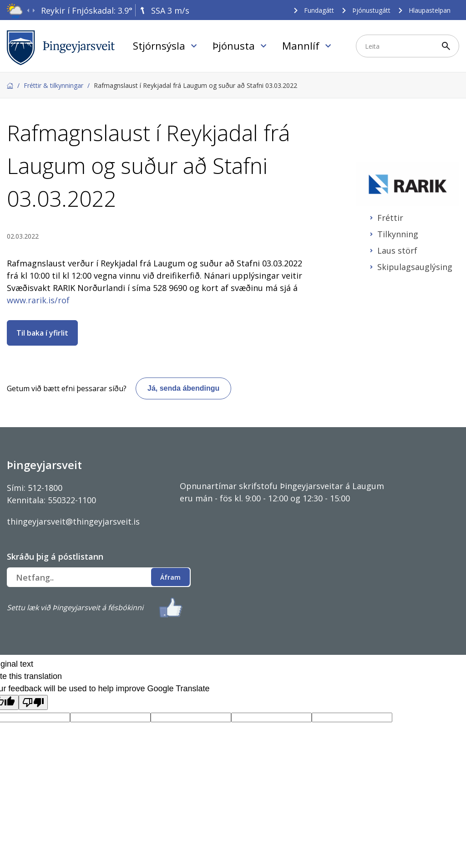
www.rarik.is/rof (38, 300)
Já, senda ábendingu (183, 388)
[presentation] (28, 11)
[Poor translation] (33, 702)
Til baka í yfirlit (42, 333)
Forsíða (10, 85)
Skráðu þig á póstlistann (55, 556)
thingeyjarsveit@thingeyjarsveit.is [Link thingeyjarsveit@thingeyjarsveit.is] (73, 521)
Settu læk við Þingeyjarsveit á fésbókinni (75, 607)
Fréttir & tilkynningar (53, 85)
